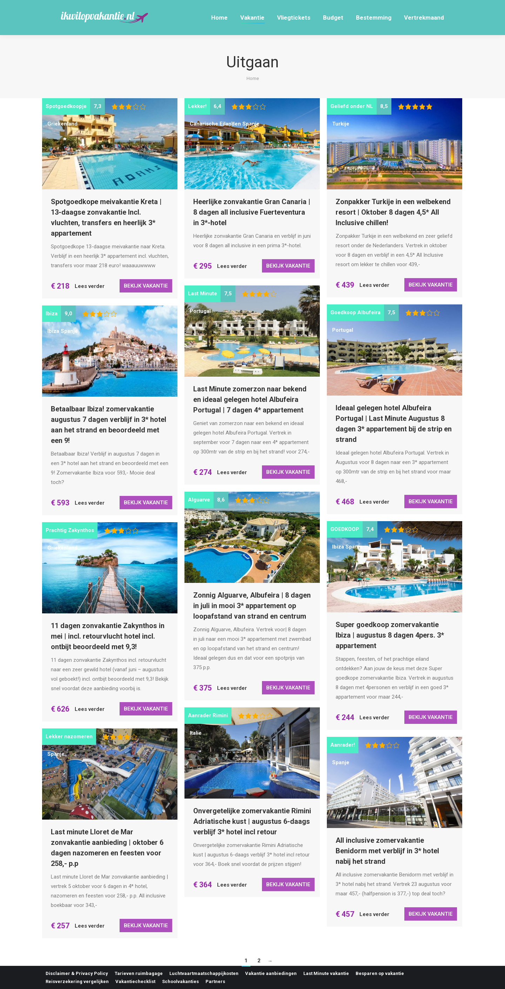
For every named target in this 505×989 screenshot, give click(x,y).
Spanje (251, 124)
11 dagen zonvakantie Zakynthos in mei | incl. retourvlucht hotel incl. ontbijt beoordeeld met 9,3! (107, 636)
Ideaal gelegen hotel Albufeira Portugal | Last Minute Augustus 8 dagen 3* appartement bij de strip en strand (394, 424)
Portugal (200, 311)
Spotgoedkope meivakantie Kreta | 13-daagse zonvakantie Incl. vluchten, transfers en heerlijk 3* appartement (106, 217)
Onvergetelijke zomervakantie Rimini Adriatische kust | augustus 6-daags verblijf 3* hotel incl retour (252, 821)
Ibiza (53, 331)
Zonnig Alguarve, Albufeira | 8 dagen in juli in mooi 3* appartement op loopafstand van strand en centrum (252, 605)
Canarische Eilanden (215, 124)
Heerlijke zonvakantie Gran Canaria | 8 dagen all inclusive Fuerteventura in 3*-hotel (251, 212)
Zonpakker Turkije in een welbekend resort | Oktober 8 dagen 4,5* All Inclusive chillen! (393, 212)
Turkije (340, 124)
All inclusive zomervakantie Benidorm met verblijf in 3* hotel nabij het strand (387, 851)
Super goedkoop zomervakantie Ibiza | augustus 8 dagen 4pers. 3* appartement (390, 635)
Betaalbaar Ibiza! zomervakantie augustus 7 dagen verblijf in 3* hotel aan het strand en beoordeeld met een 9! (108, 425)
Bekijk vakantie (146, 286)
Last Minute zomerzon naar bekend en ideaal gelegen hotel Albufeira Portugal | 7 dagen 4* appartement (250, 399)
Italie (196, 733)
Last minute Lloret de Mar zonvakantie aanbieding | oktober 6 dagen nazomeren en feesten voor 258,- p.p (107, 848)
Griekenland (62, 124)
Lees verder (90, 286)
